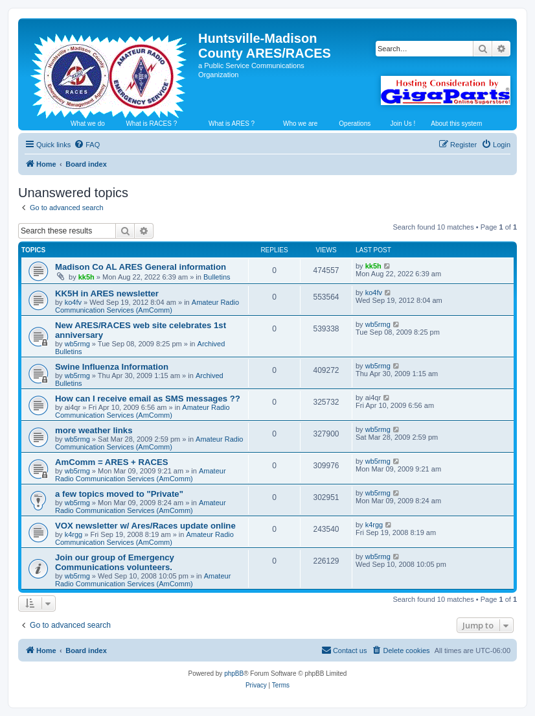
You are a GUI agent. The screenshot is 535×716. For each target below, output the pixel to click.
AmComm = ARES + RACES (111, 462)
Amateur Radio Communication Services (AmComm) (147, 306)
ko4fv (73, 302)
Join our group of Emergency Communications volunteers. (114, 562)
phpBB (234, 673)
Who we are (300, 123)
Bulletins (217, 277)
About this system (456, 123)
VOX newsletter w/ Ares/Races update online (145, 526)
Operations (354, 123)
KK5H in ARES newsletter (107, 293)
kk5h (86, 277)
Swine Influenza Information (111, 367)
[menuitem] (87, 144)
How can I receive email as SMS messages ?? (147, 398)
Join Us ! (402, 123)
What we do (88, 123)
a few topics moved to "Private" (119, 494)
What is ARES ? (232, 123)
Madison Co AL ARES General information (140, 267)
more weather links (93, 430)
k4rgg (74, 534)
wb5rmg (77, 344)
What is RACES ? (151, 123)
